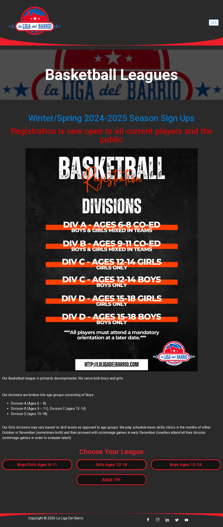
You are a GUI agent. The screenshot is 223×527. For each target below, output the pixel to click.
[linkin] (167, 520)
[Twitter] (177, 520)
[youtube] (186, 520)
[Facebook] (148, 520)
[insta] (157, 520)
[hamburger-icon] (214, 22)
